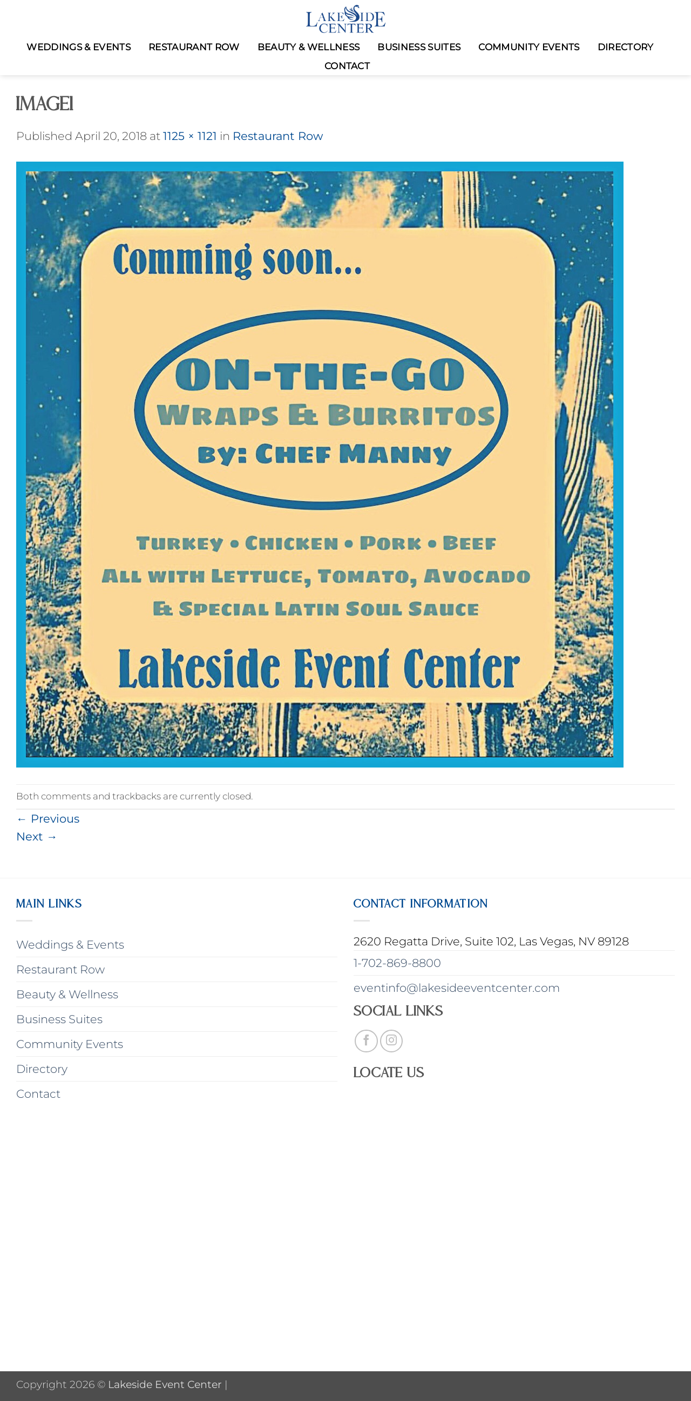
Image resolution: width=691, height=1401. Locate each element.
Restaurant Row (194, 47)
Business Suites (418, 47)
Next (37, 836)
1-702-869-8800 (397, 963)
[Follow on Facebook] (366, 1041)
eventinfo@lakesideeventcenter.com (457, 988)
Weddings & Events (78, 47)
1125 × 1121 (190, 136)
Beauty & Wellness (309, 47)
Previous (47, 818)
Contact (347, 66)
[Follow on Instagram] (391, 1041)
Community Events (528, 47)
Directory (626, 47)
